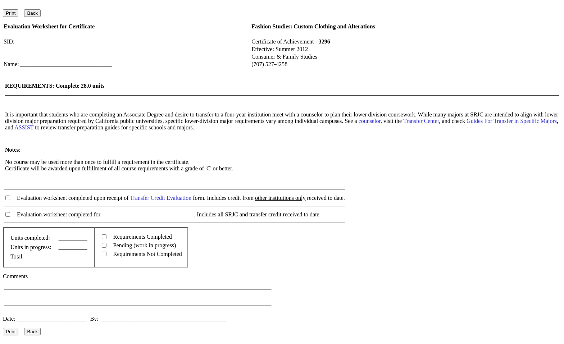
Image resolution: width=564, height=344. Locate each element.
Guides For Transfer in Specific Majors (512, 121)
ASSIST (23, 127)
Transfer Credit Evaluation (160, 198)
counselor (370, 121)
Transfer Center (421, 121)
